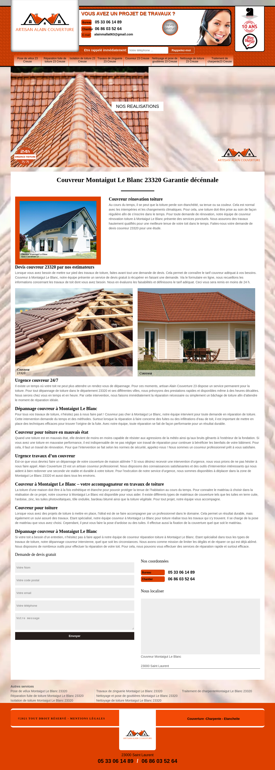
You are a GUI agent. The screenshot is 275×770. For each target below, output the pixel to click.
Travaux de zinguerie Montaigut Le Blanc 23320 (129, 691)
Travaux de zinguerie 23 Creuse (109, 60)
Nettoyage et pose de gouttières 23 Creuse (164, 60)
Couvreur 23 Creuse (137, 58)
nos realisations (137, 106)
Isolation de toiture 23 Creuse (82, 60)
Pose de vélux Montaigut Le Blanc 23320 (39, 691)
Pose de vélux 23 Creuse (27, 60)
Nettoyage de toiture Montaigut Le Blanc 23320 (128, 700)
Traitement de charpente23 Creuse (220, 60)
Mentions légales (87, 718)
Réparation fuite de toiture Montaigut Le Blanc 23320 (47, 696)
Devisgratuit (170, 27)
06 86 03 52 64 (108, 29)
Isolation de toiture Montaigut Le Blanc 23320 (42, 700)
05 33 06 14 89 (108, 22)
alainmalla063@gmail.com (113, 34)
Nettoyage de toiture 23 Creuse (192, 60)
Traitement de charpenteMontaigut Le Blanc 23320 (217, 691)
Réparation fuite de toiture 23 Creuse (55, 60)
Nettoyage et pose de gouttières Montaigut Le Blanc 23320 (136, 696)
